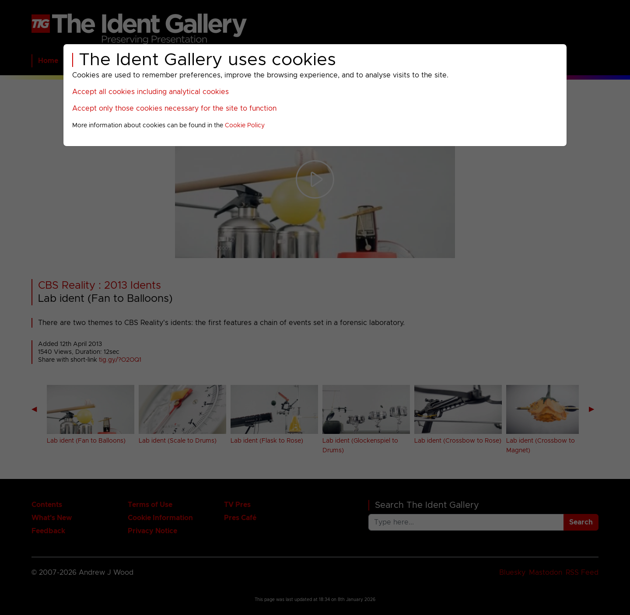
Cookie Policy (245, 125)
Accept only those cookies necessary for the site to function (174, 108)
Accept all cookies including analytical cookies (150, 91)
